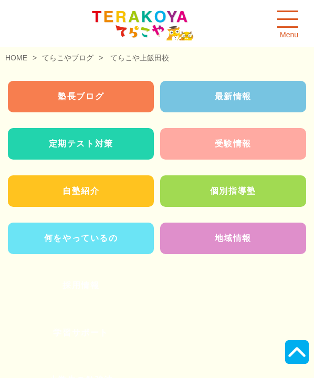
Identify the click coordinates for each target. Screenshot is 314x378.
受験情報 (233, 143)
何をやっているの (81, 238)
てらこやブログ (67, 58)
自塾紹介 (80, 190)
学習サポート (81, 332)
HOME (16, 58)
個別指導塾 (233, 190)
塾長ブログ (81, 96)
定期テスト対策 (81, 143)
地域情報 (233, 238)
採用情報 (80, 285)
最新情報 (233, 96)
